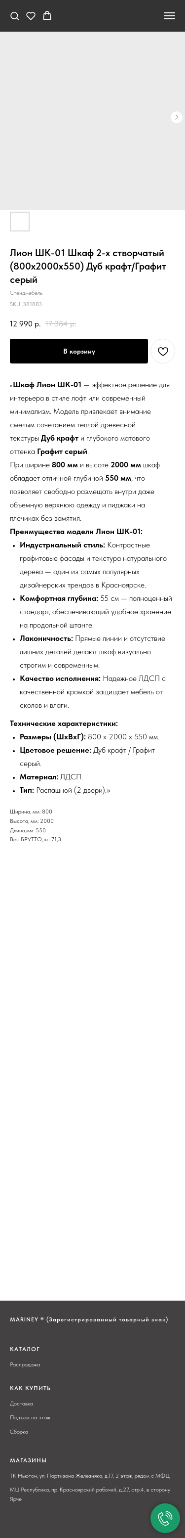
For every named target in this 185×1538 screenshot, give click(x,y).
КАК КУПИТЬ (30, 1388)
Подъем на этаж (30, 1417)
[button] (14, 15)
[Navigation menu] (169, 15)
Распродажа (25, 1364)
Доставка (21, 1403)
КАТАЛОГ (25, 1349)
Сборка (19, 1431)
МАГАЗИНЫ (28, 1460)
